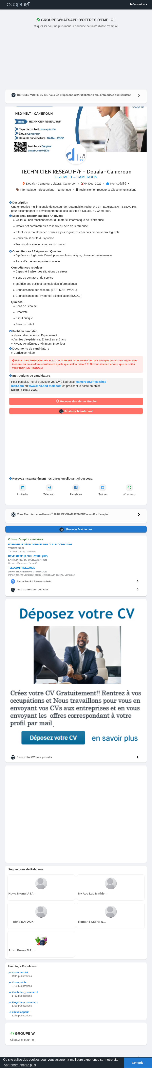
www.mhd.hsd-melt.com (44, 385)
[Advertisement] (76, 58)
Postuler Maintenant (76, 411)
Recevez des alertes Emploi (76, 401)
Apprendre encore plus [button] (20, 1065)
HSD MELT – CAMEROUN (76, 177)
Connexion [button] (138, 4)
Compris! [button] (138, 1062)
